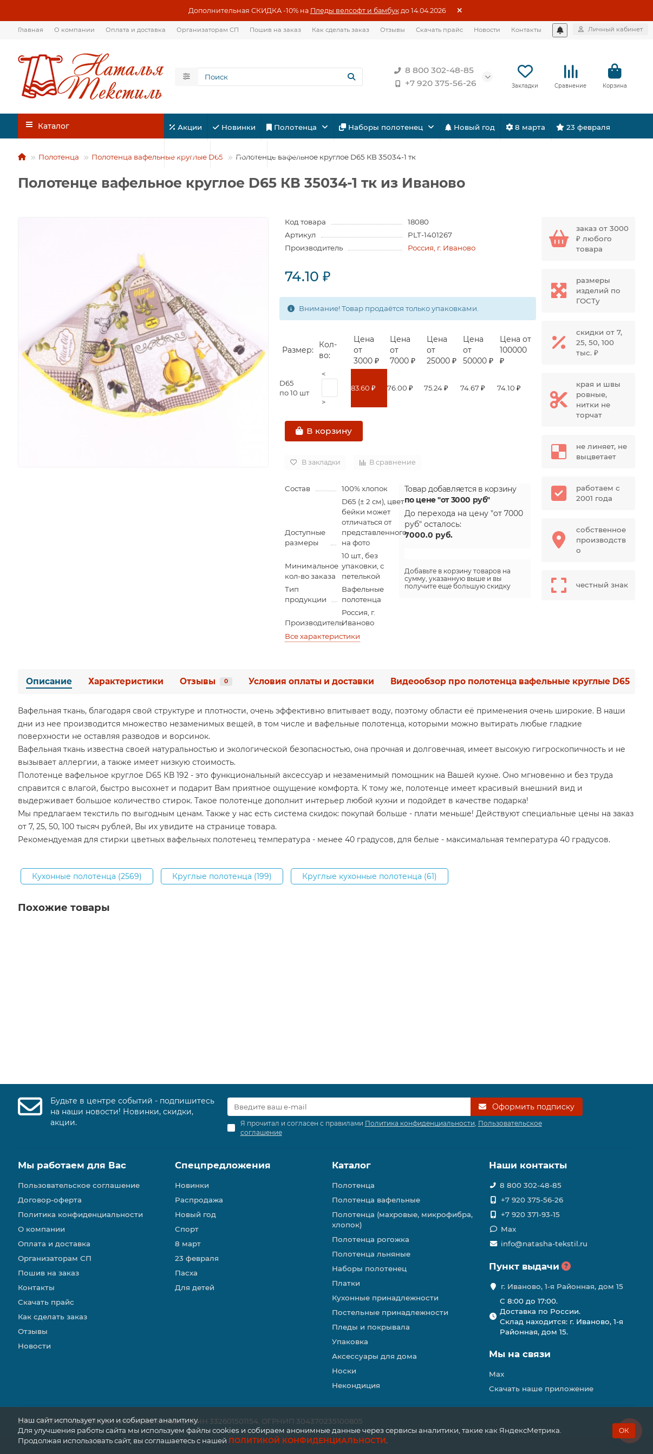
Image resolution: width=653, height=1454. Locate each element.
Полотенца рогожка (370, 1239)
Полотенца (292, 127)
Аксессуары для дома (374, 1356)
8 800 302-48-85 (432, 70)
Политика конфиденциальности (80, 1214)
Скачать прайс (439, 30)
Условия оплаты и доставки (311, 681)
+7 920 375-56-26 (433, 83)
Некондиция (356, 1385)
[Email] (349, 1107)
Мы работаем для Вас (72, 1165)
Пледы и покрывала (371, 1327)
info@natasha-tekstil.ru (544, 1243)
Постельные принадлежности (390, 1312)
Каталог (351, 1165)
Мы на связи (520, 1354)
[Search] (280, 77)
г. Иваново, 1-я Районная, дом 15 (562, 1286)
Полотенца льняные (371, 1254)
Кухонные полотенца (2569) (87, 876)
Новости (487, 30)
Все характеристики (322, 636)
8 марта (525, 127)
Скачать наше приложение (541, 1388)
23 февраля (583, 127)
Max (508, 1229)
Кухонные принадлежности (385, 1297)
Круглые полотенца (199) (222, 876)
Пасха (287, 154)
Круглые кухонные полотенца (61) (369, 876)
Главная (30, 30)
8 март (188, 1243)
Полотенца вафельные (376, 1199)
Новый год (470, 127)
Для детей (239, 154)
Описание (49, 681)
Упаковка (350, 1341)
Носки (344, 1370)
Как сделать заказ (340, 30)
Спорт (187, 154)
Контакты (526, 30)
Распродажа (199, 1199)
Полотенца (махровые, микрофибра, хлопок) (402, 1219)
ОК (624, 1430)
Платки (346, 1283)
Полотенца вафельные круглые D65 (157, 157)
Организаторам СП (208, 30)
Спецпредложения (223, 1165)
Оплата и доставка (136, 30)
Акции (185, 127)
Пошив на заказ (275, 30)
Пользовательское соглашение (79, 1185)
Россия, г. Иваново (441, 247)
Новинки (234, 127)
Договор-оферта (50, 1199)
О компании (74, 30)
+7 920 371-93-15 (530, 1214)
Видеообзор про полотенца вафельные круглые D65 (510, 681)
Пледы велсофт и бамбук (354, 10)
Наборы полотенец (382, 127)
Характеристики (126, 681)
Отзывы (392, 30)
